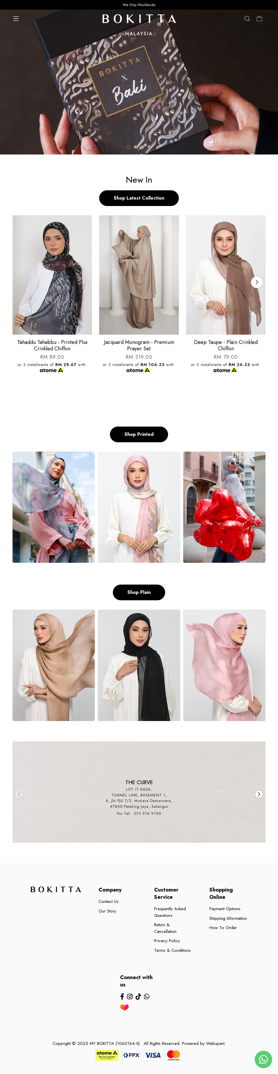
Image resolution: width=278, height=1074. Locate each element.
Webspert (215, 1043)
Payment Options (224, 909)
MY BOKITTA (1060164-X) (115, 1043)
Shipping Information (228, 918)
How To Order (223, 927)
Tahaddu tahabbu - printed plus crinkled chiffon (52, 345)
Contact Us (109, 901)
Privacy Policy (167, 941)
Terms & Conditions (172, 950)
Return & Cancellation (165, 928)
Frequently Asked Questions (170, 912)
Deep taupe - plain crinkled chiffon (226, 345)
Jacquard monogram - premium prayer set (139, 345)
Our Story (107, 911)
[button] (128, 147)
